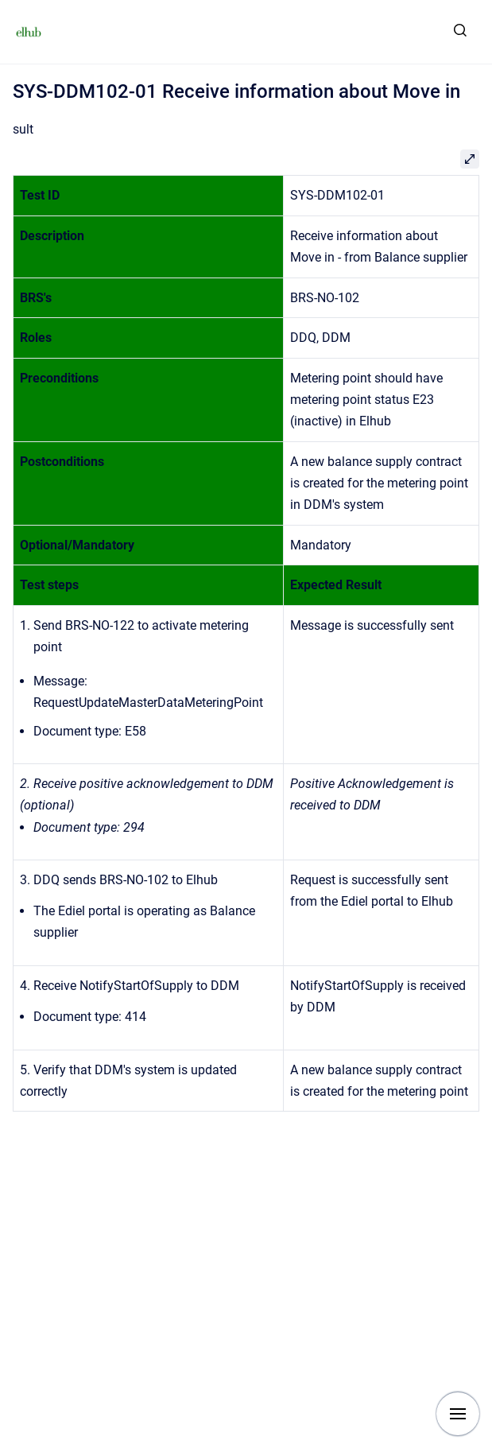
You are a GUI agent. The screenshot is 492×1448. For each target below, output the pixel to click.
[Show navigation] (457, 1413)
